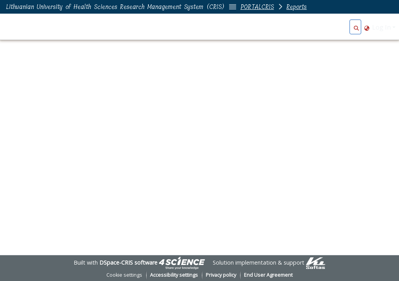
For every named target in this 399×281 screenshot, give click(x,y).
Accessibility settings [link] (174, 275)
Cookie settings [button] (124, 275)
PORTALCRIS (257, 7)
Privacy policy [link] (221, 275)
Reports (296, 7)
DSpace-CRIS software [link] (128, 262)
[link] (182, 262)
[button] (356, 27)
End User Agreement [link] (268, 275)
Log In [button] (382, 27)
